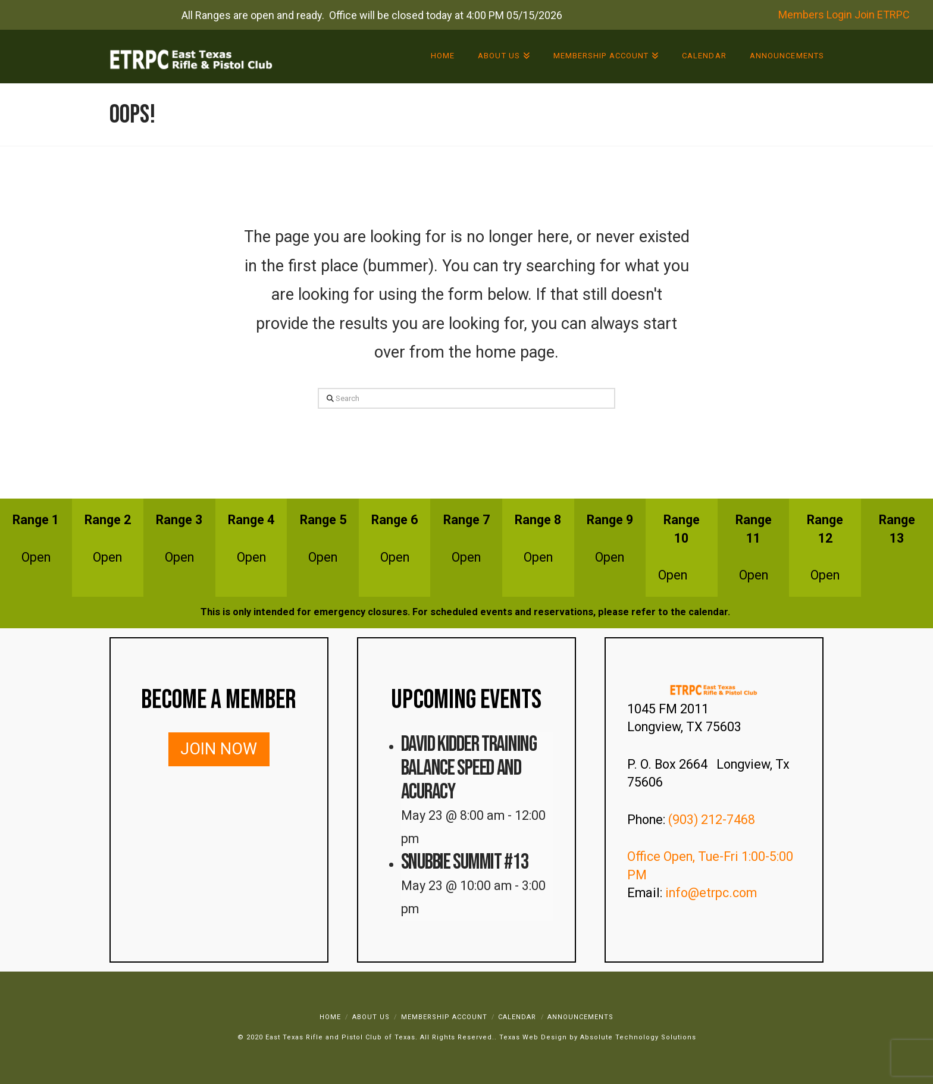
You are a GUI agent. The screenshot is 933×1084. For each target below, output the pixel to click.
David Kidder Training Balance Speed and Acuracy (469, 768)
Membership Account (444, 1017)
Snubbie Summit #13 (465, 862)
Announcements (580, 1017)
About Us (371, 1017)
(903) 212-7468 (713, 819)
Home (330, 1017)
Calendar (517, 1017)
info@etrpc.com (712, 892)
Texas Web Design (533, 1037)
